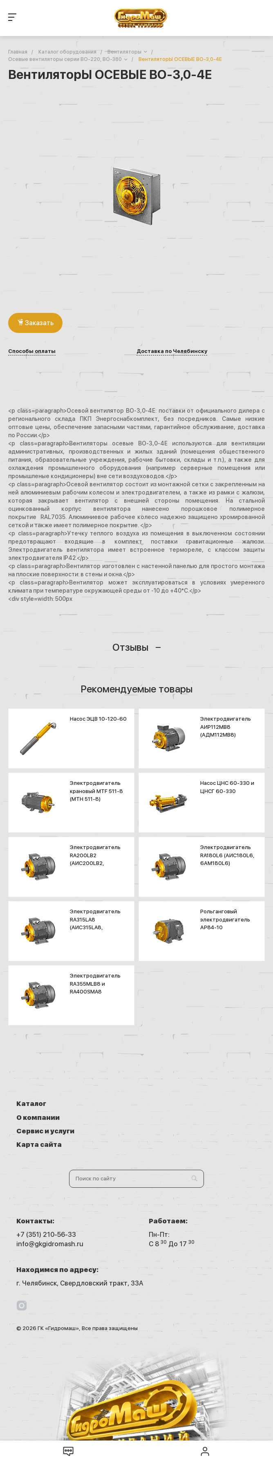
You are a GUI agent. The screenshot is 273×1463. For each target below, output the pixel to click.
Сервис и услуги (45, 1117)
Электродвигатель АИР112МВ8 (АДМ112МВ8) (225, 727)
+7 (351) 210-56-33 (46, 1207)
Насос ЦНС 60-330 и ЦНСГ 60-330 (227, 787)
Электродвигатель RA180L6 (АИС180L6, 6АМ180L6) (227, 855)
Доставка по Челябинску (171, 351)
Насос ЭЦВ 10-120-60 (98, 719)
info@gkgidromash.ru (49, 1217)
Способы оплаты (32, 351)
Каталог (31, 1104)
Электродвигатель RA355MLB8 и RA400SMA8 (95, 984)
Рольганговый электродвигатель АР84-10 (225, 919)
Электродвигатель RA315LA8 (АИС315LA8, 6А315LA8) (95, 923)
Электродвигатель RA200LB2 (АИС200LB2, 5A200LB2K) (95, 859)
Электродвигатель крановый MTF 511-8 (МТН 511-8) (96, 791)
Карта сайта (171, 1117)
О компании (170, 1104)
